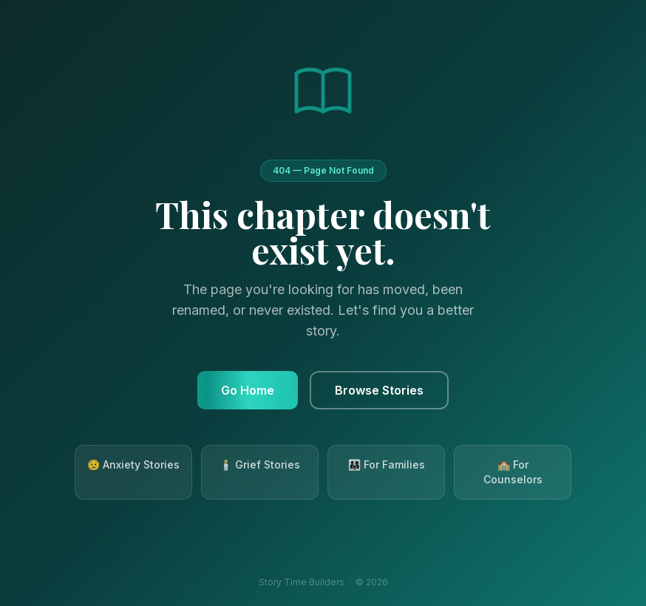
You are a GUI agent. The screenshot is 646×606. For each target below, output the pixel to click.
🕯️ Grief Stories (260, 464)
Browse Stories (379, 390)
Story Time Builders (301, 582)
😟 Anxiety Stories (133, 464)
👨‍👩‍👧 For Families (386, 464)
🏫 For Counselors (513, 472)
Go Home (247, 390)
